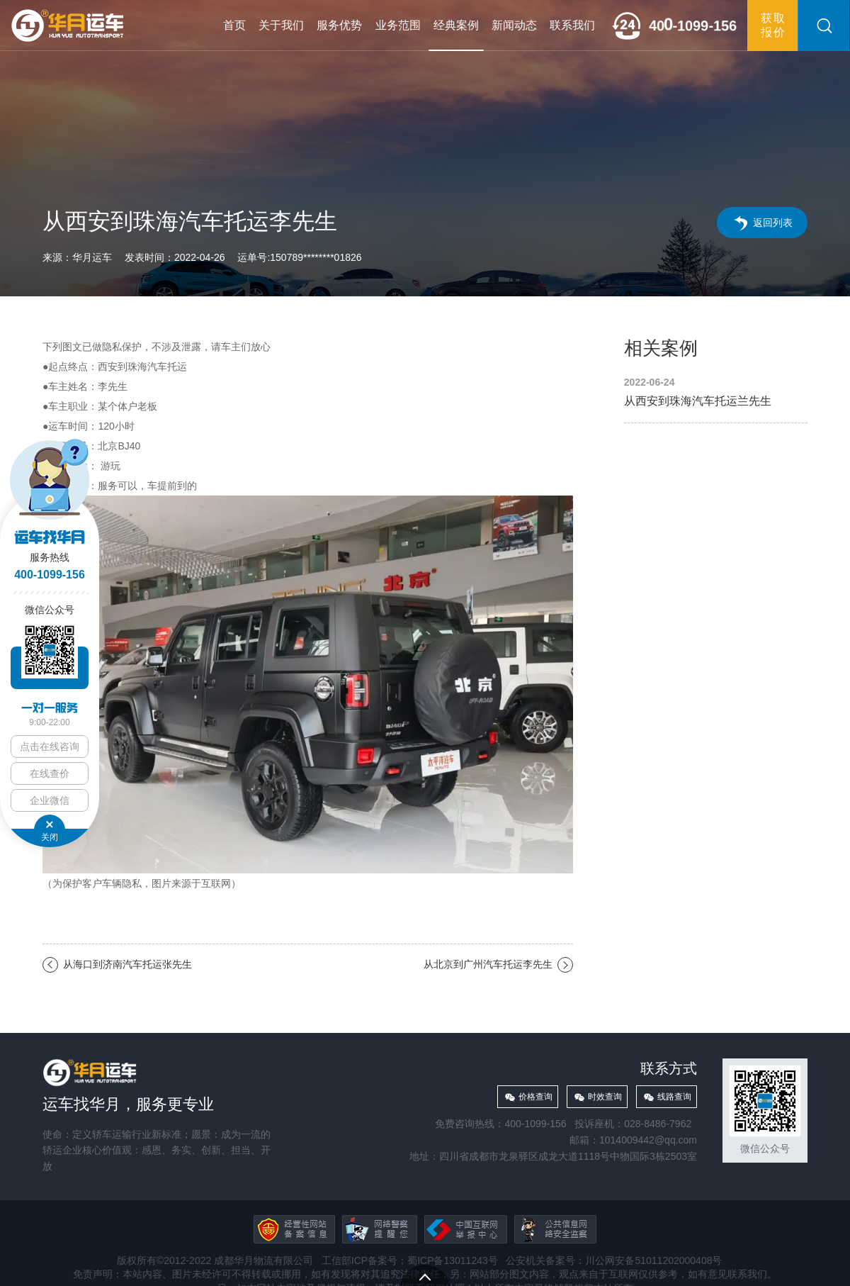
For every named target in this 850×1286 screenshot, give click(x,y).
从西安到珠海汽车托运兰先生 (716, 392)
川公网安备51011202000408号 (653, 1260)
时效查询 (605, 1097)
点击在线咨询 (49, 746)
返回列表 (773, 222)
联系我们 (572, 25)
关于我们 (281, 25)
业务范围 (398, 25)
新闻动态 (514, 25)
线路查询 (674, 1097)
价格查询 (535, 1097)
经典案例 (456, 25)
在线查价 (49, 773)
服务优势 (339, 25)
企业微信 (49, 800)
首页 (234, 25)
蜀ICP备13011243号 (452, 1260)
